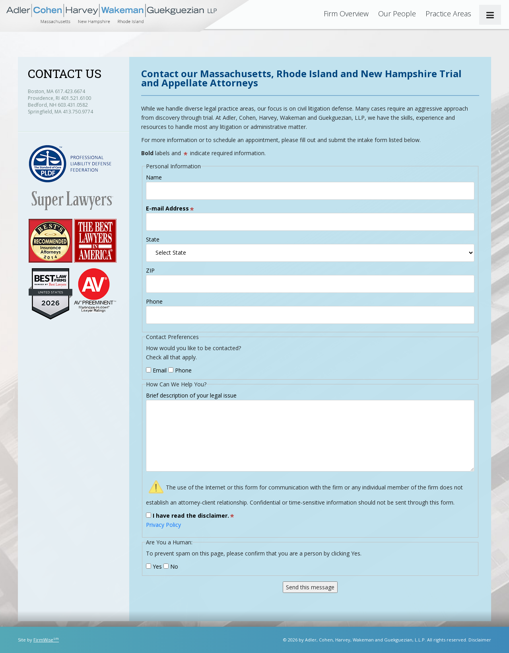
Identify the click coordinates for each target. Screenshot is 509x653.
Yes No (162, 566)
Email (156, 370)
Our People (397, 13)
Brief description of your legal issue (191, 395)
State (152, 239)
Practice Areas (448, 13)
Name (154, 177)
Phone (154, 301)
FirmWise (46, 640)
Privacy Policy (163, 524)
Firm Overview (346, 13)
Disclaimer (479, 640)
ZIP (150, 270)
